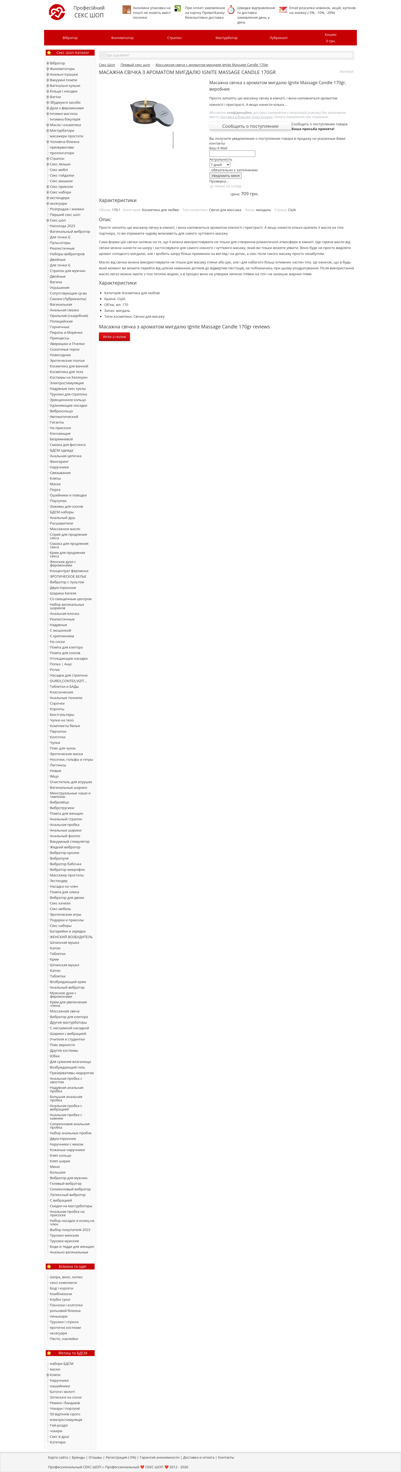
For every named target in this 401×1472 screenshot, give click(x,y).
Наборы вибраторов (67, 253)
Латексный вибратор (68, 1194)
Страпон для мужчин (67, 270)
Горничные (59, 326)
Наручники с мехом (66, 1144)
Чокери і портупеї (65, 1408)
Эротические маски (66, 753)
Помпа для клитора (66, 647)
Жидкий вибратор (65, 847)
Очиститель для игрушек (71, 781)
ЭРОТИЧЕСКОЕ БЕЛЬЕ (68, 576)
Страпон (174, 37)
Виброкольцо (61, 411)
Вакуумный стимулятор (70, 841)
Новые (55, 770)
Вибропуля (59, 858)
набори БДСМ (61, 1363)
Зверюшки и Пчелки (67, 343)
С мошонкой (60, 630)
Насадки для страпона (68, 675)
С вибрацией (61, 1200)
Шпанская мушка (64, 942)
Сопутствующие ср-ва (68, 293)
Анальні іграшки (64, 74)
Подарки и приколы (67, 920)
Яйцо (54, 776)
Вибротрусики (62, 807)
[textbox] (229, 55)
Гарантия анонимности (159, 1457)
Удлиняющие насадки (68, 405)
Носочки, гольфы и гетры (71, 759)
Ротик (55, 669)
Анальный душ (62, 517)
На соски (57, 641)
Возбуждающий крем (68, 981)
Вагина (56, 281)
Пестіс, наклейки (64, 1338)
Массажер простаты (67, 875)
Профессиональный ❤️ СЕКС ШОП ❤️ (136, 1467)
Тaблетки (57, 976)
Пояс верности (62, 1044)
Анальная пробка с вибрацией (66, 1107)
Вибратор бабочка (65, 863)
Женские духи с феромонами (63, 563)
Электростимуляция (67, 382)
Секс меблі (59, 169)
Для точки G (60, 237)
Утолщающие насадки (69, 658)
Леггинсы (58, 765)
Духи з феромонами (67, 108)
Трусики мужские (64, 1240)
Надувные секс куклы (68, 388)
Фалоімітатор (122, 37)
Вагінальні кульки (65, 85)
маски (55, 1369)
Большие (57, 1172)
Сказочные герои (64, 349)
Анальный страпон (66, 819)
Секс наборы (61, 925)
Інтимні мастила (64, 113)
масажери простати (66, 136)
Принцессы (59, 338)
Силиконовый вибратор (70, 1189)
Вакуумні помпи (63, 79)
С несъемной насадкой (69, 1028)
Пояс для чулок (63, 748)
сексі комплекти (63, 1282)
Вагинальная (61, 304)
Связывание (60, 472)
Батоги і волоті (62, 1391)
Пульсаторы (60, 242)
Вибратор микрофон (67, 869)
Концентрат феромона (69, 570)
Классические (61, 692)
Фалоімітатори (62, 68)
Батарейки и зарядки (68, 931)
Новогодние (60, 354)
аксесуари (58, 203)
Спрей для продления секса (68, 536)
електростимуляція (66, 1419)
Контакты (226, 1457)
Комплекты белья (65, 725)
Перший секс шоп (65, 214)
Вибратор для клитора (69, 1016)
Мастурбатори (62, 130)
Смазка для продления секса (69, 545)
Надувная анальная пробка (66, 1089)
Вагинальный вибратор (70, 231)
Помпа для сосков (65, 652)
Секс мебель (60, 908)
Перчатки (58, 731)
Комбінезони (61, 1293)
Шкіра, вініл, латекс (66, 1277)
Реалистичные (62, 248)
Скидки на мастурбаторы (71, 1205)
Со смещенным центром (71, 598)
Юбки (55, 1056)
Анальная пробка (64, 824)
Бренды (78, 1457)
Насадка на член (64, 886)
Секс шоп (58, 220)
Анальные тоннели (66, 697)
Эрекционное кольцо (68, 399)
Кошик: (331, 38)
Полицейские (61, 321)
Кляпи (55, 1374)
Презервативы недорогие (72, 1072)
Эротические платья (67, 360)
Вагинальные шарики (68, 787)
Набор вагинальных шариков (67, 606)
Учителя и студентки (67, 1039)
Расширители (61, 523)
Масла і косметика (65, 124)
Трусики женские (64, 1235)
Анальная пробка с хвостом (66, 1080)
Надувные (58, 624)
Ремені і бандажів (65, 1402)
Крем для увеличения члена (68, 1004)
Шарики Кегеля (63, 593)
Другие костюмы (64, 1050)
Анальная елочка (64, 613)
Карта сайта (58, 1457)
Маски (55, 483)
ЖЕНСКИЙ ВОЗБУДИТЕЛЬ (71, 936)
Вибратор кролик (64, 852)
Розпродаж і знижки (67, 209)
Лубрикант (279, 37)
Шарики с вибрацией (68, 1033)
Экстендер (59, 880)
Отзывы (95, 1457)
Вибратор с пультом (67, 582)
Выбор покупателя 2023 (70, 1229)
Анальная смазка (64, 310)
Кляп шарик (60, 1161)
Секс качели (60, 903)
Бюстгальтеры (62, 714)
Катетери (57, 1442)
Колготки (57, 737)
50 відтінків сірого (65, 1414)
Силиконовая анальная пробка (70, 1125)
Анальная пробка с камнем (66, 1116)
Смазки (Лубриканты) (68, 298)
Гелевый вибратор (66, 1183)
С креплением (62, 636)
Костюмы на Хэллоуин (68, 377)
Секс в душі (59, 1436)
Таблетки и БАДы (64, 686)
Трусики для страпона (68, 394)
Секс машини (61, 180)
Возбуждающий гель (67, 1067)
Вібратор (70, 37)
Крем (54, 959)
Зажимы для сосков (66, 506)
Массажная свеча (64, 1011)
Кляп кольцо (60, 1155)
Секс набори (60, 192)
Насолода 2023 (62, 225)
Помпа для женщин (66, 813)
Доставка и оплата (198, 1457)
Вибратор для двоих (67, 897)
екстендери (60, 197)
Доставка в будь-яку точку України (246, 117)
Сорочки (57, 703)
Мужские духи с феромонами (63, 995)
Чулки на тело (62, 720)
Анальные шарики (66, 830)
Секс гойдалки (62, 175)
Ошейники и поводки (68, 495)
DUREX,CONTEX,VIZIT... (68, 680)
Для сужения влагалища (70, 1061)
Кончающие (60, 433)
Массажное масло (65, 528)
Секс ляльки (60, 164)
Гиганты (57, 422)
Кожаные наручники (67, 1149)
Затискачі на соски (66, 1397)
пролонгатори (62, 152)
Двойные (57, 259)
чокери (56, 1430)
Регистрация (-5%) (121, 1457)
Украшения (59, 287)
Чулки (55, 742)
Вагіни (55, 96)
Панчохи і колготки (66, 1305)
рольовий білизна (65, 1310)
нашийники (60, 1386)
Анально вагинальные (69, 1252)
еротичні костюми (65, 1327)
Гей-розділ (59, 1425)
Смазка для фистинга (68, 444)
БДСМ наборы (62, 512)
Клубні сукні (60, 1299)
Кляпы (55, 478)
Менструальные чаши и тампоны (70, 795)
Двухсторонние (63, 587)
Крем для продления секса (67, 554)
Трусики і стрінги (64, 1321)
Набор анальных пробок (71, 1133)
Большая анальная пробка (66, 1098)
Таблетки (57, 953)
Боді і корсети (61, 1288)
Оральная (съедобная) (69, 315)
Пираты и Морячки (66, 332)
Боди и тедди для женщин (72, 1246)
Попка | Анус (61, 664)
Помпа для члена (64, 892)
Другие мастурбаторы (68, 1022)
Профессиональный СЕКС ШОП (74, 1467)
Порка (55, 489)
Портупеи (58, 500)
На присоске (60, 427)
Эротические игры (65, 914)
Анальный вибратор (67, 987)
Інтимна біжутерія (65, 119)
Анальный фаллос (65, 835)
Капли (55, 948)
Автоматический (64, 416)
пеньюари (58, 1316)
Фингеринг (59, 461)
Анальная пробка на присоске (67, 1213)
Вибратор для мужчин (68, 1177)
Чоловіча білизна (64, 141)
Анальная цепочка (66, 455)
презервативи (62, 147)
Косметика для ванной (69, 366)
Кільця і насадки (64, 91)
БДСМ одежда (61, 450)
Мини (55, 1166)
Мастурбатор (226, 37)
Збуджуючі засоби (65, 102)
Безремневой (61, 439)
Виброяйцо (59, 802)
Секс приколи (61, 186)
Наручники (59, 467)
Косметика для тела (66, 371)
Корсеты (57, 708)
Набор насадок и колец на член (72, 1222)
